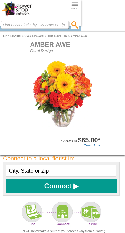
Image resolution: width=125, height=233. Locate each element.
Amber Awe (78, 36)
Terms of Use (92, 145)
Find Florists (12, 36)
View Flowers (34, 36)
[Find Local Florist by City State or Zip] (35, 25)
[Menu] (74, 5)
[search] (75, 25)
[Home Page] (17, 16)
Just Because (57, 36)
